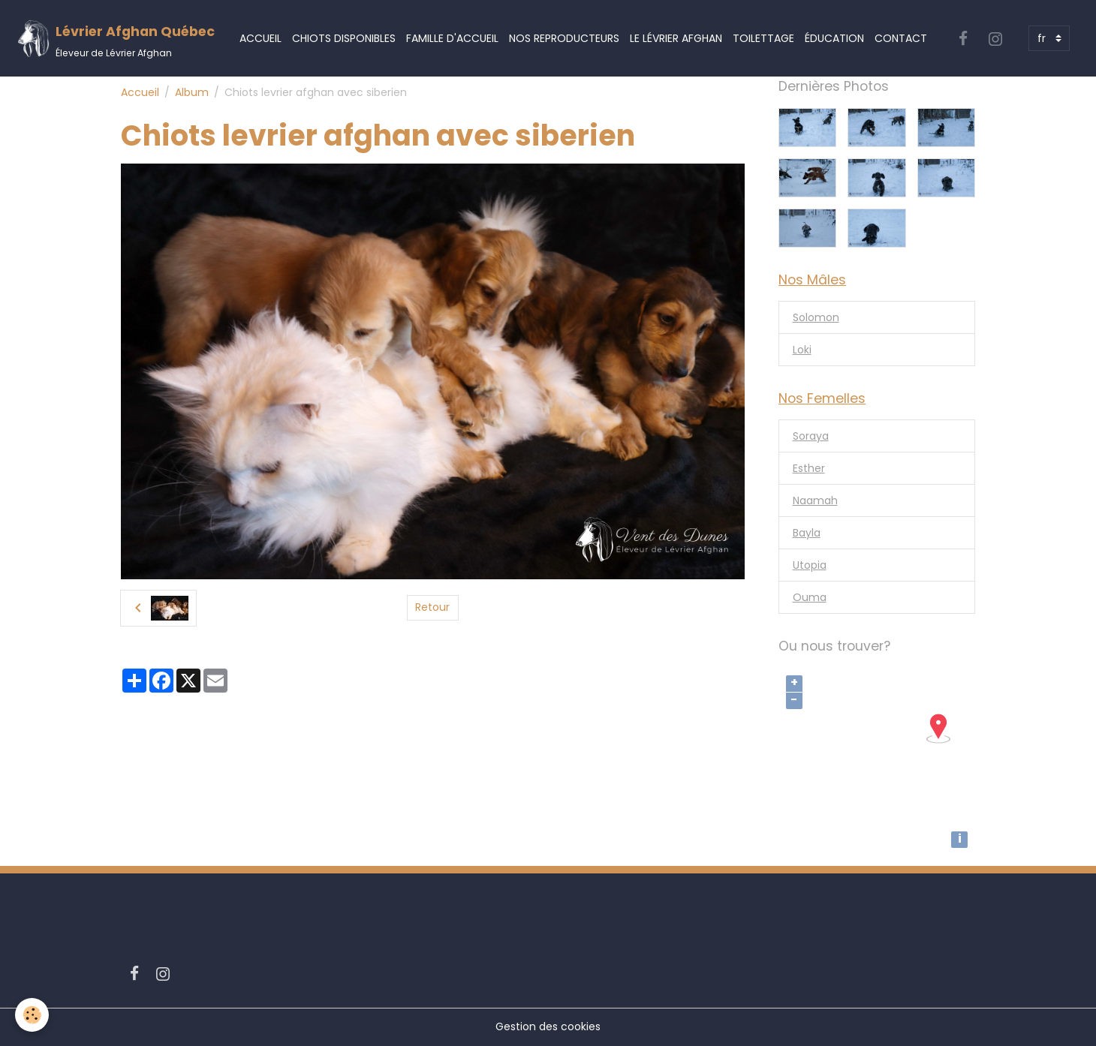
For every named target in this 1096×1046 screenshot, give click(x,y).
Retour (432, 607)
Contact (901, 38)
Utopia (810, 565)
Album (192, 92)
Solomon (816, 317)
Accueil (260, 38)
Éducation (834, 38)
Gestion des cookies (548, 1026)
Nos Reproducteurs (564, 38)
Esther (809, 468)
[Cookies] (32, 1015)
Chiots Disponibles (344, 38)
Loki (802, 349)
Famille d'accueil (452, 38)
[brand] (116, 39)
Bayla (806, 532)
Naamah (815, 500)
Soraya (811, 435)
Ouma (810, 597)
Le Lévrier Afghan (676, 38)
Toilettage (763, 38)
